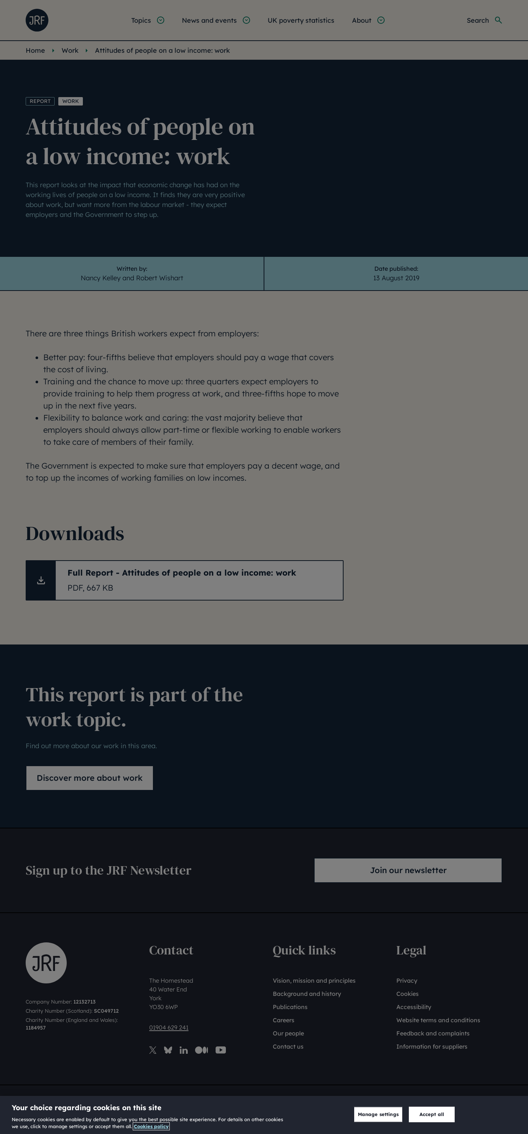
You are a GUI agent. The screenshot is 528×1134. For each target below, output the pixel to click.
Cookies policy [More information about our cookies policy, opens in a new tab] (151, 1126)
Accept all (431, 1114)
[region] (264, 1115)
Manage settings (378, 1114)
